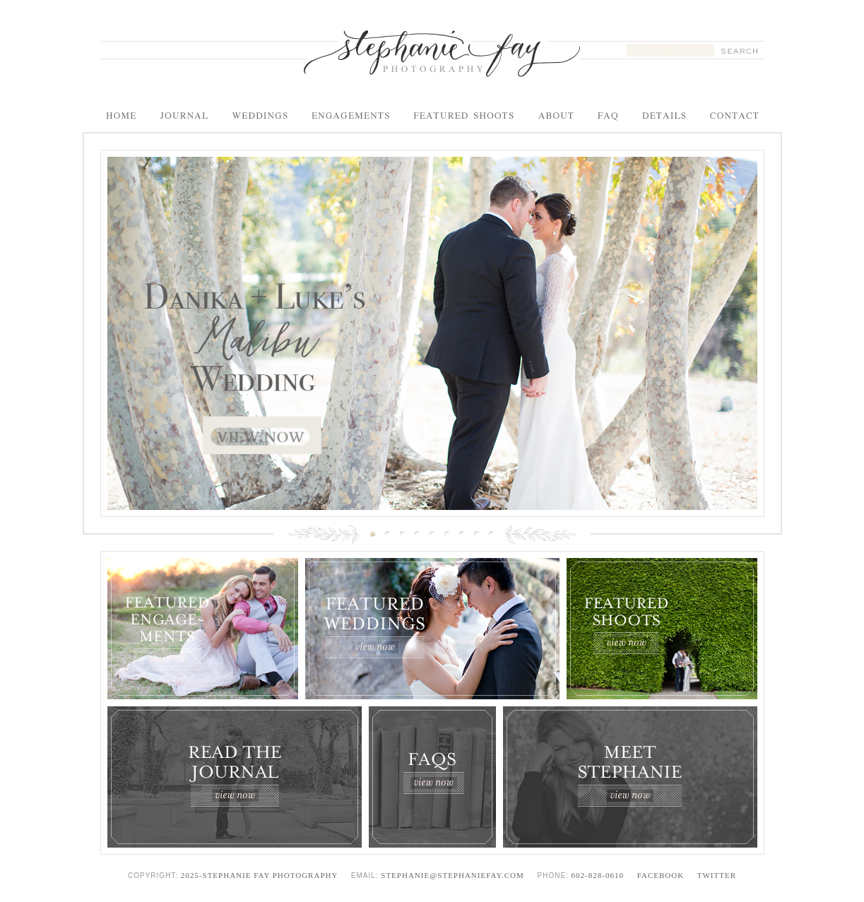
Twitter (716, 875)
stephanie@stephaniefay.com (452, 875)
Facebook (660, 875)
